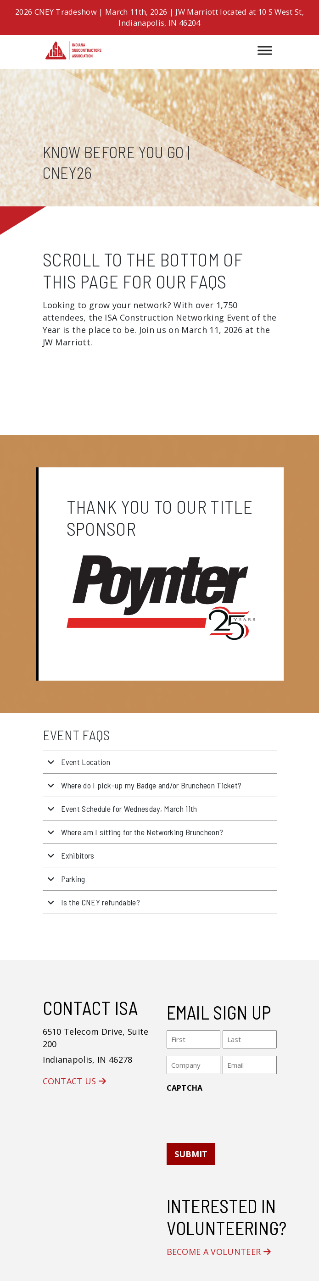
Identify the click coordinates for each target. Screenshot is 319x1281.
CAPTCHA (185, 1088)
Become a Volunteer (219, 1251)
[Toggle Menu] (264, 50)
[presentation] (236, 1115)
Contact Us (74, 1081)
